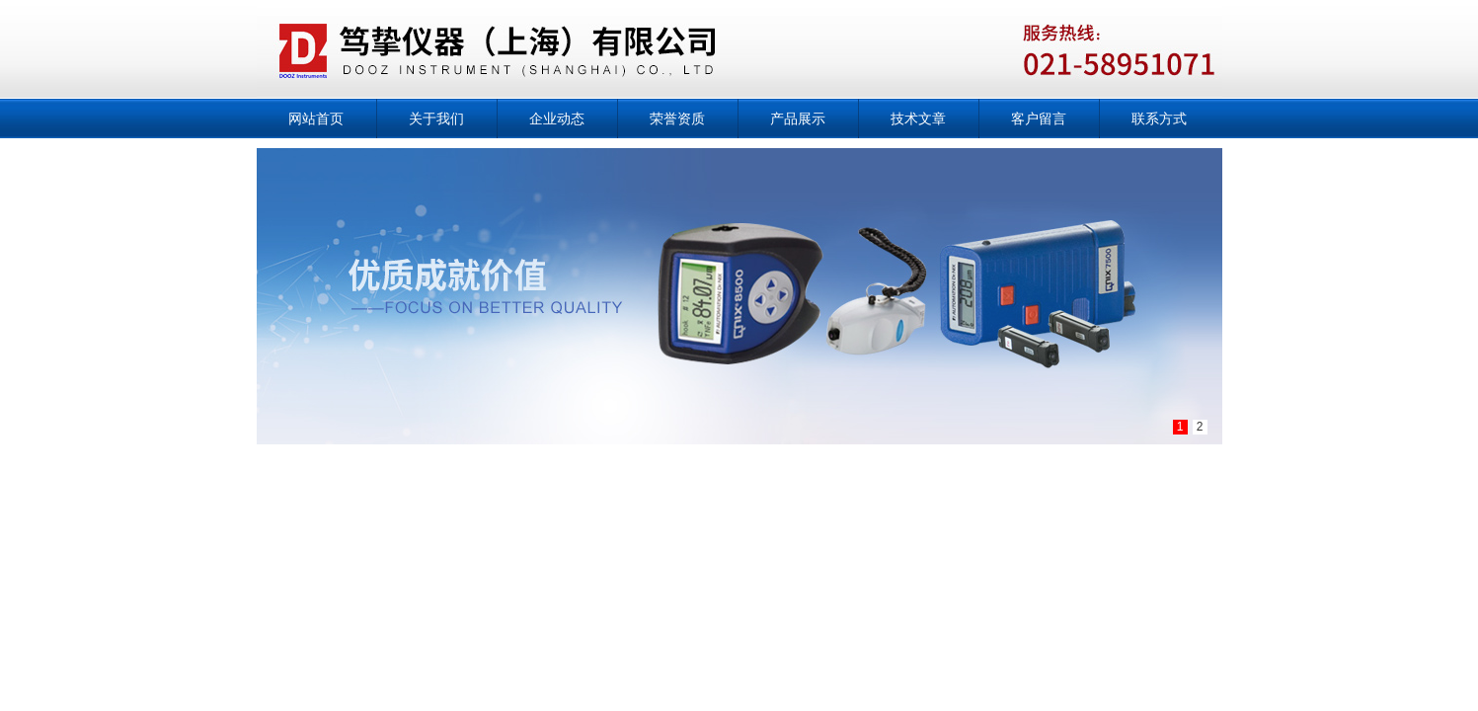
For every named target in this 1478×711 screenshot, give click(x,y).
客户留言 (1038, 118)
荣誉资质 (677, 118)
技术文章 (918, 118)
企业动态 (556, 118)
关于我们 (436, 118)
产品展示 (797, 118)
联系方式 (1159, 118)
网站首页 (316, 118)
